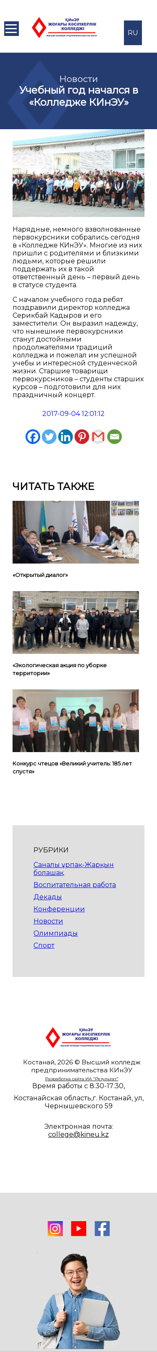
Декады (47, 897)
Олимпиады (55, 933)
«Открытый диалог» (40, 574)
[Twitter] (49, 436)
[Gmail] (98, 436)
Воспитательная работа (74, 885)
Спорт (43, 945)
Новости (48, 921)
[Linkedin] (65, 436)
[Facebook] (33, 436)
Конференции (59, 909)
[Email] (114, 436)
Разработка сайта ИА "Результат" (81, 1079)
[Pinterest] (82, 436)
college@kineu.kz (78, 1134)
